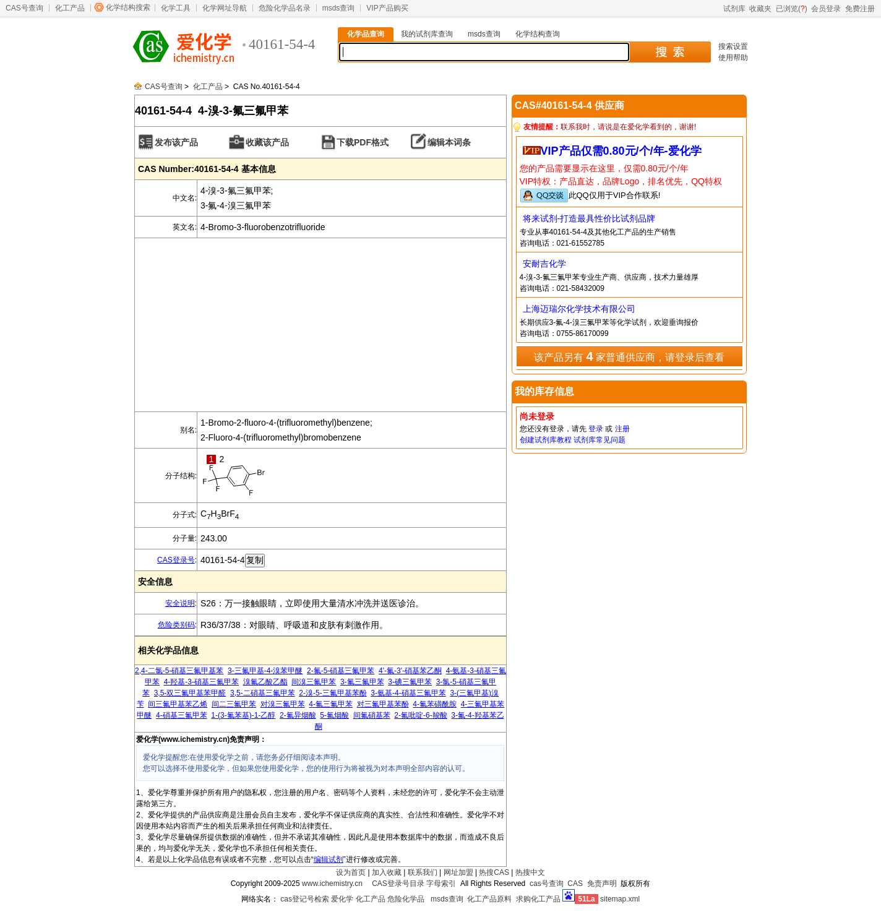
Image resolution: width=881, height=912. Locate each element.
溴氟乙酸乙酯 (265, 682)
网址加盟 (458, 872)
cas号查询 (547, 883)
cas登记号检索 (304, 899)
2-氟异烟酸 (298, 715)
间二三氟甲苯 (234, 704)
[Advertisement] (320, 324)
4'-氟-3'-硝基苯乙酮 (410, 670)
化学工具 (176, 8)
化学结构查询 (537, 34)
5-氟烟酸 (334, 715)
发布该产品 (176, 142)
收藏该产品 (267, 142)
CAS (575, 883)
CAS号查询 (24, 8)
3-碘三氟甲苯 (410, 682)
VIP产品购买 (387, 8)
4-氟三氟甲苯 (331, 704)
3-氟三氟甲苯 (362, 682)
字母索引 (441, 883)
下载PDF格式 (363, 142)
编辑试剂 (328, 859)
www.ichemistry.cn (332, 883)
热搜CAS (494, 872)
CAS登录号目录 (398, 883)
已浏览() (791, 8)
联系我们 (422, 872)
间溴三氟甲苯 (313, 682)
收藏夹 (760, 8)
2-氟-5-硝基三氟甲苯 (340, 670)
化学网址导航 (224, 8)
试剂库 (734, 8)
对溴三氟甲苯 (282, 704)
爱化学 (342, 899)
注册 (622, 428)
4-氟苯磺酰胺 (435, 704)
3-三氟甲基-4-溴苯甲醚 (265, 670)
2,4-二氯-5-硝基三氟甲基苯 (179, 670)
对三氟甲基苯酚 (383, 704)
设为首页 (351, 872)
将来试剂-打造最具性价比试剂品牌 (589, 218)
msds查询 (338, 8)
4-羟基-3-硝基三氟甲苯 (201, 682)
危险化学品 (405, 899)
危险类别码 (176, 625)
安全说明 (180, 603)
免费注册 (860, 8)
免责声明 (602, 883)
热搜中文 (530, 872)
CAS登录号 (176, 560)
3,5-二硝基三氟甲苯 (262, 693)
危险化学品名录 (285, 8)
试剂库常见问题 (599, 440)
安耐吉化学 (544, 264)
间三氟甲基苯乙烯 (177, 704)
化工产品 (70, 8)
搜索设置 (733, 46)
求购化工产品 (538, 899)
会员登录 (826, 8)
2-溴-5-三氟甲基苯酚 (332, 693)
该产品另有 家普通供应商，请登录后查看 (629, 356)
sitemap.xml (620, 899)
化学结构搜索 (128, 7)
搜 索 (670, 51)
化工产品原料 (489, 899)
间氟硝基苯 (371, 715)
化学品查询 (365, 34)
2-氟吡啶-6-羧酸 (420, 715)
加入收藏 (387, 872)
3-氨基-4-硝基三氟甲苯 (408, 693)
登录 (595, 428)
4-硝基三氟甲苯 (181, 715)
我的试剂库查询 (427, 34)
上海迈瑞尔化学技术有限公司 (579, 309)
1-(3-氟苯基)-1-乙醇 (243, 715)
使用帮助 (733, 57)
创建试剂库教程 (546, 440)
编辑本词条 (449, 142)
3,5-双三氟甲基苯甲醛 (190, 693)
